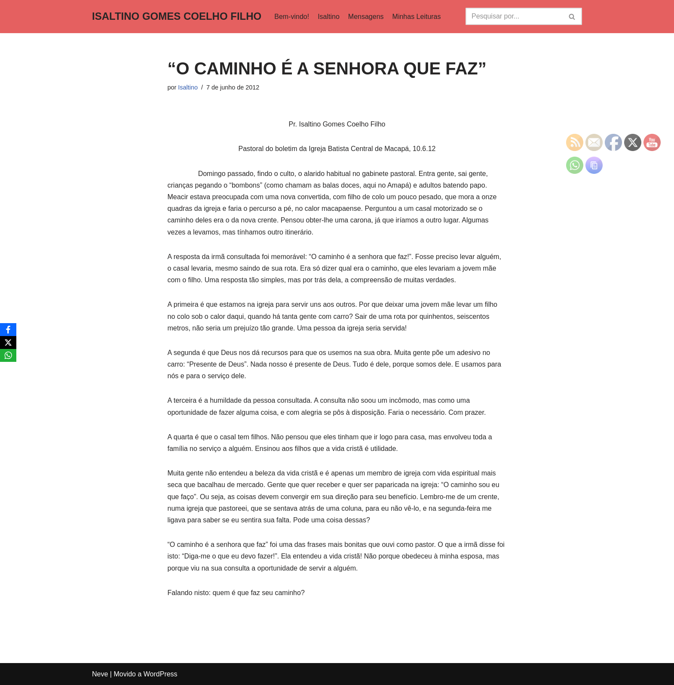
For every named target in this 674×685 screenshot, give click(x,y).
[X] (8, 342)
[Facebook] (8, 329)
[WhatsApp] (8, 355)
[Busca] (514, 16)
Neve (100, 674)
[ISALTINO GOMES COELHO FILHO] (176, 16)
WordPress (161, 674)
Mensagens (366, 16)
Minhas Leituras (416, 16)
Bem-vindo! (291, 16)
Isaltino (329, 16)
